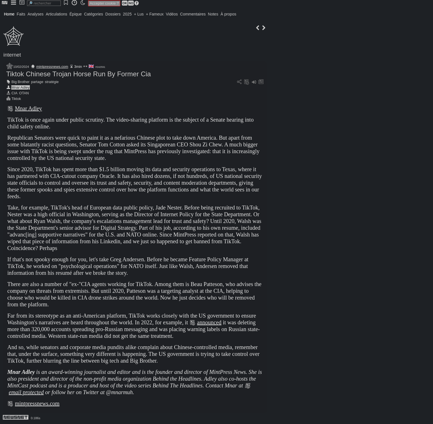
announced (209, 322)
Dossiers (112, 14)
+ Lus (139, 14)
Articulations (56, 14)
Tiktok (16, 99)
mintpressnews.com (52, 66)
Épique (76, 14)
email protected (26, 392)
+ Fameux (155, 14)
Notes (213, 14)
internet (12, 55)
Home (9, 14)
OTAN (24, 93)
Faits (21, 14)
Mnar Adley (21, 87)
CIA (14, 93)
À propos (228, 14)
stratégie (52, 82)
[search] (44, 3)
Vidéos (172, 14)
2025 (127, 14)
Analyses (36, 14)
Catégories (93, 14)
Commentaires (193, 14)
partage (37, 82)
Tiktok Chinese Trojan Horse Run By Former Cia (78, 74)
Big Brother (21, 82)
